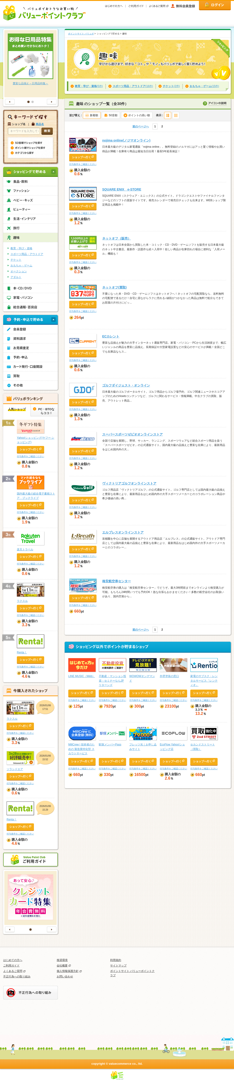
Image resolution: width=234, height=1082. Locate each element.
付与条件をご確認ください (83, 164)
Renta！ (22, 652)
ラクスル (22, 601)
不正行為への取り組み (17, 976)
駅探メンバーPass (110, 744)
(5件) (89, 86)
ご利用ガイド (11, 965)
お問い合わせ (65, 976)
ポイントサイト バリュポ (81, 33)
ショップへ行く (81, 157)
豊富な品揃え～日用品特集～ (30, 83)
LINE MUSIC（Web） (81, 676)
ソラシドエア (15, 769)
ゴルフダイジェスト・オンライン (126, 385)
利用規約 (115, 960)
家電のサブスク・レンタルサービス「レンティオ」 (204, 680)
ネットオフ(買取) (114, 287)
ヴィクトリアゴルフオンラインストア (129, 483)
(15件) (204, 86)
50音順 (113, 115)
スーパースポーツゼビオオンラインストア (132, 434)
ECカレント (111, 336)
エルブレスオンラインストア (123, 532)
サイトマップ (118, 965)
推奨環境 (62, 960)
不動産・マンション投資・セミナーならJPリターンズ (112, 680)
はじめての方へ (12, 960)
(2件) (171, 86)
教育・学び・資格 (21, 248)
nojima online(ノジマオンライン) (126, 140)
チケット (15, 259)
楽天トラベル (25, 549)
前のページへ (140, 126)
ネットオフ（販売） (116, 238)
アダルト (15, 277)
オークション (18, 271)
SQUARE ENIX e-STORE (121, 189)
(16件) (133, 86)
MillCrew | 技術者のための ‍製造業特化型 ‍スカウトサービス (81, 749)
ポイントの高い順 (139, 115)
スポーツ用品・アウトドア (26, 254)
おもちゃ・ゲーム (21, 265)
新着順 (94, 115)
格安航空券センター (116, 581)
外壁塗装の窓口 (169, 676)
